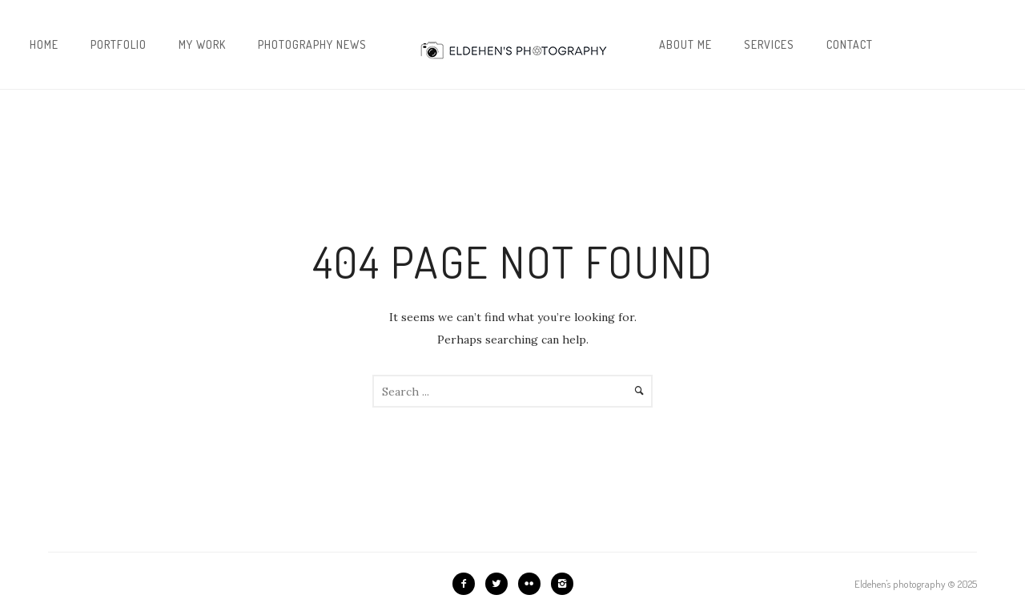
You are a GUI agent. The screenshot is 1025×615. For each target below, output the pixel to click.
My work (202, 44)
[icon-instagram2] (562, 584)
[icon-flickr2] (533, 584)
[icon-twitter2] (500, 584)
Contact (849, 44)
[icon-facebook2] (467, 584)
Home (44, 44)
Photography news (312, 44)
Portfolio (118, 44)
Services (769, 44)
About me (685, 44)
